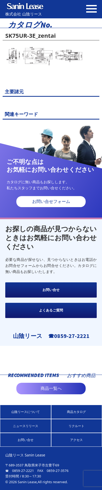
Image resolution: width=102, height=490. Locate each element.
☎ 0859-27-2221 (19, 470)
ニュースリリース (25, 426)
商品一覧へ (51, 388)
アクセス (76, 440)
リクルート (76, 426)
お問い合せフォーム (51, 201)
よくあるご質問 (51, 310)
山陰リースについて (25, 412)
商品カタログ (76, 412)
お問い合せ (51, 290)
